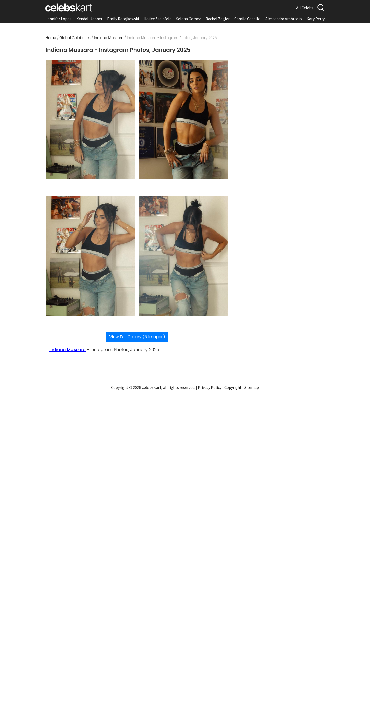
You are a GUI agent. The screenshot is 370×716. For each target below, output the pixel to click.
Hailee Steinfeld (157, 18)
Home (51, 37)
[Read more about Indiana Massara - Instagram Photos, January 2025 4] (183, 256)
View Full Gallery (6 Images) (137, 337)
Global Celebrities (75, 37)
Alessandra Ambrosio (283, 18)
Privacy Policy (209, 387)
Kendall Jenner (89, 18)
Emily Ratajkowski (123, 18)
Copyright (233, 387)
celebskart (151, 387)
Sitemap (251, 387)
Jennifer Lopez (58, 18)
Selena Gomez (188, 18)
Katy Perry (316, 18)
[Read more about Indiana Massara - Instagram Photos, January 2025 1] (90, 119)
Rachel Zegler (218, 18)
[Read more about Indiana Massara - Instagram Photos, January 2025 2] (183, 119)
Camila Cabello (247, 18)
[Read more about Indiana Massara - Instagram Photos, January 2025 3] (90, 256)
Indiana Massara (108, 37)
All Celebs (304, 7)
